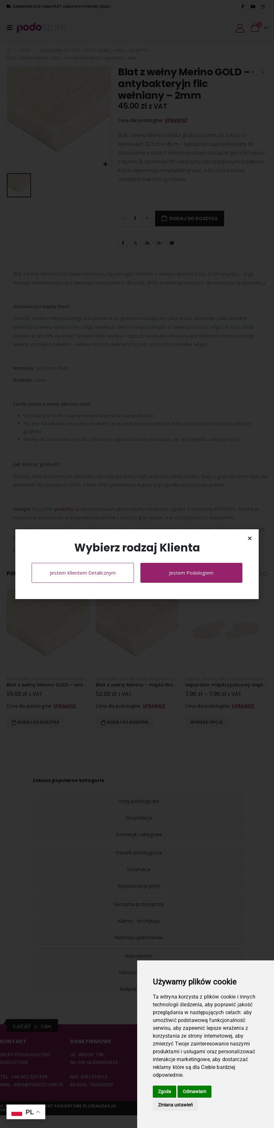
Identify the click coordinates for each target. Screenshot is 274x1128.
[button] (249, 538)
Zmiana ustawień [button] (175, 1104)
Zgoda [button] (164, 1091)
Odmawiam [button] (194, 1091)
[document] (137, 564)
